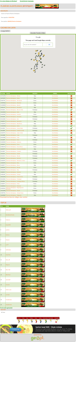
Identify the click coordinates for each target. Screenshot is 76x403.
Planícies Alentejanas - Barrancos (13, 121)
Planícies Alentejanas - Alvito (12, 112)
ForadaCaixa (9, 299)
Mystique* (27, 6)
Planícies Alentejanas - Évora (12, 144)
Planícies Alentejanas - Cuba (12, 137)
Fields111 (8, 219)
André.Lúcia (8, 289)
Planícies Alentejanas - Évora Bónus (14, 146)
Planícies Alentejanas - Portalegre (13, 179)
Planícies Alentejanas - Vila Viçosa (14, 100)
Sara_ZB (8, 259)
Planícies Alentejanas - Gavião (13, 153)
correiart (8, 294)
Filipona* (8, 264)
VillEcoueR (8, 209)
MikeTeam (8, 274)
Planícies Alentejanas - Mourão (13, 167)
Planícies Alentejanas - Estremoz (13, 142)
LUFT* (7, 244)
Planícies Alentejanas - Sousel (13, 190)
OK (49, 44)
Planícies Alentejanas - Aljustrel (13, 105)
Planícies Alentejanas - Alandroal (13, 102)
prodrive (8, 229)
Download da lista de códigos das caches (13, 197)
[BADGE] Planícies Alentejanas (14, 21)
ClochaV (8, 284)
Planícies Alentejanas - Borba (13, 125)
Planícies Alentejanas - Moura (13, 165)
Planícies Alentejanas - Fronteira (13, 151)
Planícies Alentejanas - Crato (12, 135)
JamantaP (8, 279)
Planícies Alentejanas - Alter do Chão (14, 109)
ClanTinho (8, 254)
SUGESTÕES (11, 17)
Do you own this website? (30, 44)
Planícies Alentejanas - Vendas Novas (14, 192)
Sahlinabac (8, 249)
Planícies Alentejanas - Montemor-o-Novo (15, 160)
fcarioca (7, 234)
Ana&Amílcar (9, 304)
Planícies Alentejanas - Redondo (13, 186)
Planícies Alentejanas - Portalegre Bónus (15, 181)
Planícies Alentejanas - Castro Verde (14, 132)
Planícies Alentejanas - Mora (12, 162)
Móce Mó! (8, 269)
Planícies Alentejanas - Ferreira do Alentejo (16, 149)
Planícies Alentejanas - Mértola (13, 95)
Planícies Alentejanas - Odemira (13, 172)
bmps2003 (8, 224)
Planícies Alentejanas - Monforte (13, 158)
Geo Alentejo (55, 95)
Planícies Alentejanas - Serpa (13, 98)
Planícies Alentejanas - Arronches (13, 116)
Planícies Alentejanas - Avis (12, 119)
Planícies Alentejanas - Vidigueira (13, 195)
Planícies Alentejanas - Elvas (12, 139)
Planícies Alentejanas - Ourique (13, 174)
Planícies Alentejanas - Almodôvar (14, 107)
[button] (37, 69)
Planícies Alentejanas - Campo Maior (14, 128)
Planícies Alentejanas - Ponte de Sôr (14, 176)
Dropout (7, 239)
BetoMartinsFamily (10, 214)
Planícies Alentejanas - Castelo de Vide (15, 130)
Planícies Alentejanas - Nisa (12, 169)
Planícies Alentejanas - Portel (12, 183)
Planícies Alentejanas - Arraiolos (13, 114)
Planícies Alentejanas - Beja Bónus (14, 123)
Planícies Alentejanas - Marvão (13, 156)
